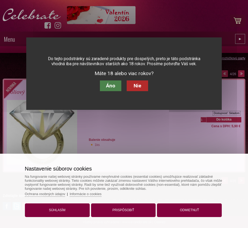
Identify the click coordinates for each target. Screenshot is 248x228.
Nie (137, 86)
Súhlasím (57, 210)
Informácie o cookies (86, 194)
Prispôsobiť (123, 210)
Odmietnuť (189, 210)
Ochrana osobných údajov (45, 194)
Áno (110, 86)
